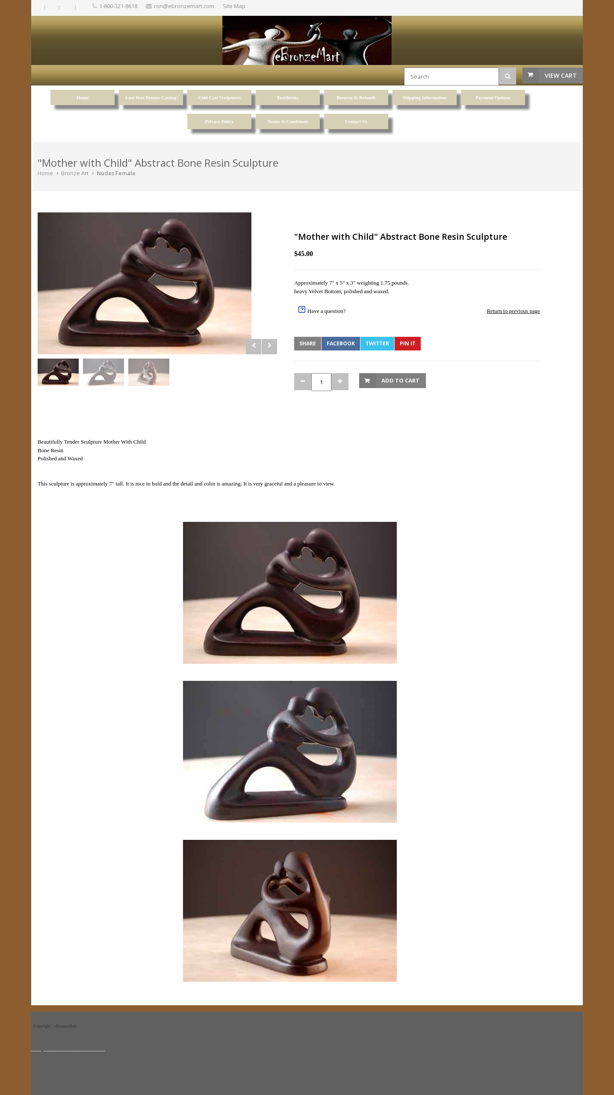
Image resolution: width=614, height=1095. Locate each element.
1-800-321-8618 (118, 6)
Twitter (377, 343)
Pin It (408, 343)
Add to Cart (400, 380)
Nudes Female (116, 173)
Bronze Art (75, 173)
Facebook (341, 343)
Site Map (234, 6)
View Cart (561, 75)
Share (307, 343)
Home (45, 173)
